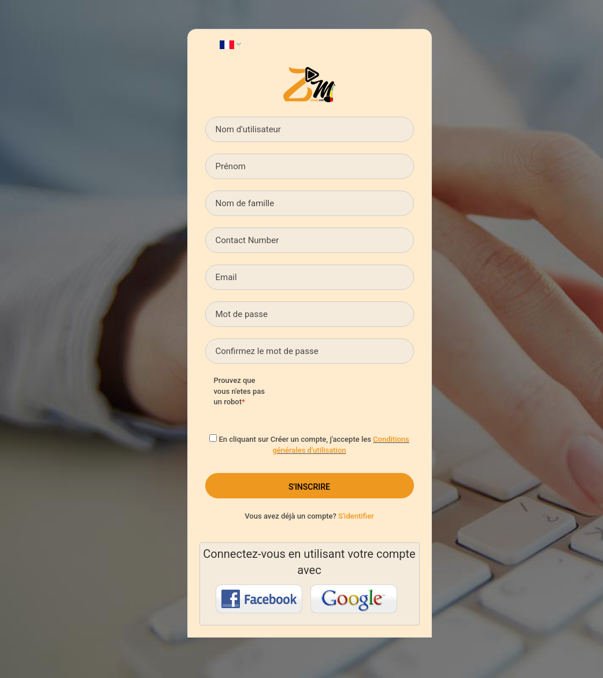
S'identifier (356, 516)
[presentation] (371, 397)
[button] (230, 44)
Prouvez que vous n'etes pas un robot (239, 391)
